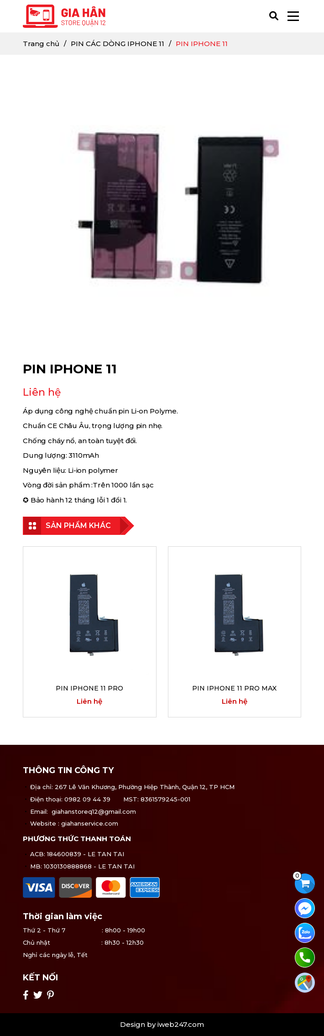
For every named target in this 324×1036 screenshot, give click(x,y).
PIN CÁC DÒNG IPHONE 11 (117, 43)
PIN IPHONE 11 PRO (89, 688)
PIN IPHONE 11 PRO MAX (234, 688)
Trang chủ (41, 43)
